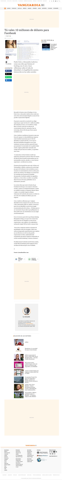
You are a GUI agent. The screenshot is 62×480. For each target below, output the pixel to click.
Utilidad (50, 8)
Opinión (35, 8)
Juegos (8, 8)
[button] (5, 8)
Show (39, 8)
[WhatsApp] (33, 259)
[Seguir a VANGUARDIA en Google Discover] (7, 36)
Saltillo (20, 8)
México (24, 8)
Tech (5, 38)
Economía (55, 8)
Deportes (44, 8)
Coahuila (14, 8)
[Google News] (20, 259)
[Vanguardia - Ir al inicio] (31, 5)
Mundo (29, 8)
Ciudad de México (29, 323)
